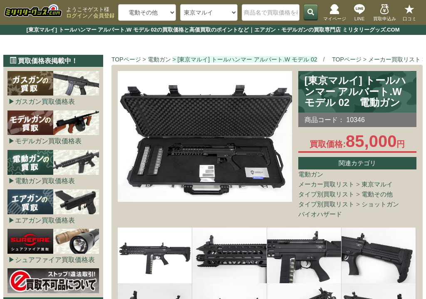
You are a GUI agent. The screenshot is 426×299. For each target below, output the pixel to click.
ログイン (77, 15)
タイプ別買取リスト (326, 194)
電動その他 (377, 194)
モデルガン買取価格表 (48, 141)
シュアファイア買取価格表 (55, 259)
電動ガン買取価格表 (45, 180)
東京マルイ (377, 184)
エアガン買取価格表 (45, 220)
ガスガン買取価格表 (45, 101)
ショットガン (380, 204)
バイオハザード (320, 214)
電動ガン (310, 174)
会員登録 (104, 15)
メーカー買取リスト (326, 184)
